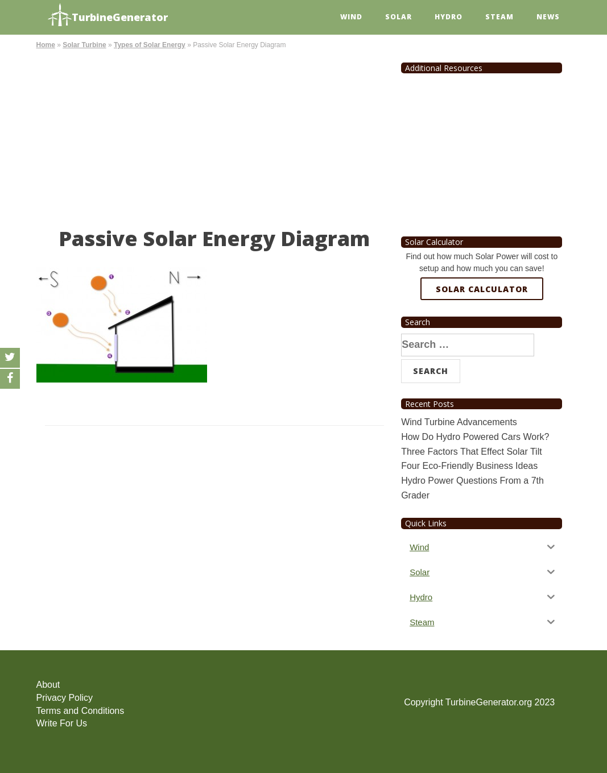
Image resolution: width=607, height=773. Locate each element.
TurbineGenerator (108, 15)
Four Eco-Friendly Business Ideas (469, 466)
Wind (351, 17)
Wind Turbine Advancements (459, 422)
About (48, 684)
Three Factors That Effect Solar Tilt (471, 451)
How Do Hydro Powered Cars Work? (475, 437)
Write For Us (61, 723)
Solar (398, 17)
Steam (499, 17)
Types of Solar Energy (149, 45)
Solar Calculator (482, 289)
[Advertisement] (214, 136)
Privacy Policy (64, 698)
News (548, 17)
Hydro (449, 17)
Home (45, 45)
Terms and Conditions (80, 711)
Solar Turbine (84, 45)
